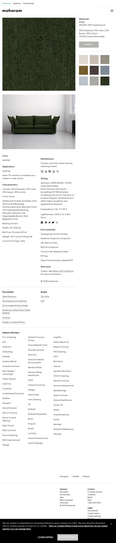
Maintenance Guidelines (14, 301)
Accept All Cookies (67, 537)
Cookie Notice (94, 513)
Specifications (9, 297)
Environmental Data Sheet (15, 306)
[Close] (111, 523)
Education (64, 492)
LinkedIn (75, 477)
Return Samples (66, 500)
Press (90, 500)
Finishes (6, 318)
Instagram (64, 477)
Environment (65, 495)
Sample (89, 45)
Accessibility (93, 511)
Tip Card (45, 297)
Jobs (62, 497)
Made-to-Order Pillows (13, 322)
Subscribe (64, 503)
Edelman (17, 4)
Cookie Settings (94, 516)
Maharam (6, 4)
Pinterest (86, 477)
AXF (43, 301)
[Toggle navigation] (103, 10)
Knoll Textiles (28, 4)
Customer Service (95, 492)
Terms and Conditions (63, 271)
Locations (92, 495)
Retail (90, 497)
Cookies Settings (45, 537)
